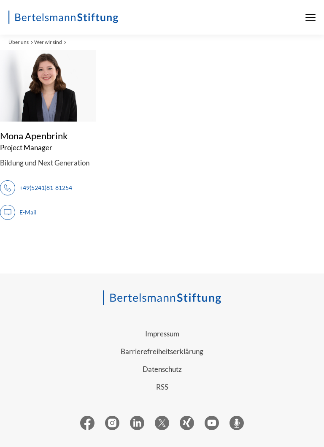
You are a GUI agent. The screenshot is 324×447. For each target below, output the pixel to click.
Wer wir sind (48, 42)
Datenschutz (162, 369)
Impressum (162, 333)
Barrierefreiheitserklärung (162, 351)
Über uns (18, 42)
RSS (162, 386)
